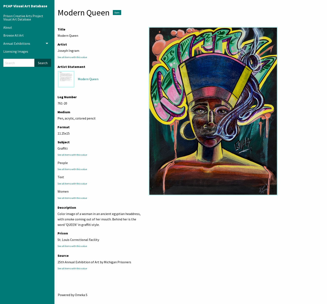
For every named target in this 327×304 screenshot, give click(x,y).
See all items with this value (72, 57)
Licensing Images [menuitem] (15, 51)
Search (43, 63)
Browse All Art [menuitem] (13, 35)
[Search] (18, 63)
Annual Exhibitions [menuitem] (16, 43)
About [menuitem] (7, 27)
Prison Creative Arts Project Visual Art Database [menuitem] (23, 17)
